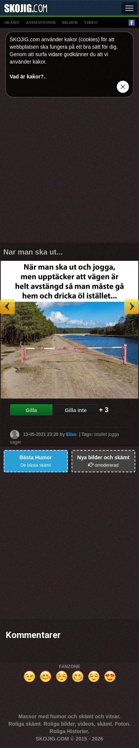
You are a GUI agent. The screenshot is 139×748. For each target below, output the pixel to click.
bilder (70, 22)
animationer (41, 22)
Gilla (31, 410)
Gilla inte (76, 410)
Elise (71, 434)
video (90, 22)
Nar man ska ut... (33, 252)
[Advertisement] (69, 172)
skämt (11, 22)
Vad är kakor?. (27, 77)
